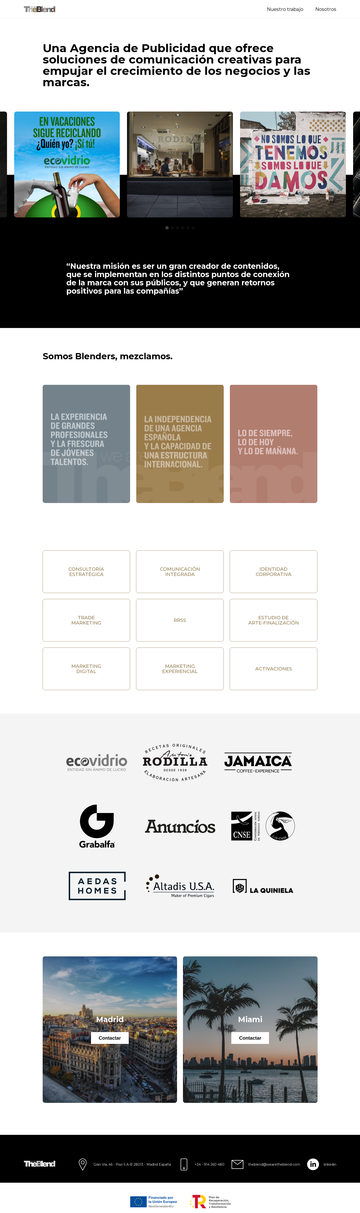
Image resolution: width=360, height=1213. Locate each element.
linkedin (330, 1164)
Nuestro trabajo (285, 9)
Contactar (110, 1038)
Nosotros (325, 9)
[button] (167, 227)
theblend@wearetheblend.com (274, 1164)
